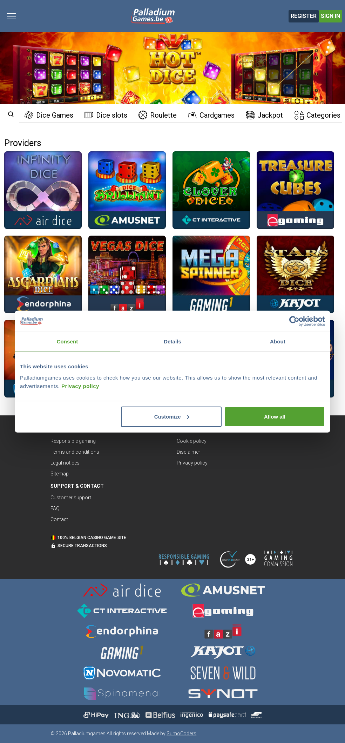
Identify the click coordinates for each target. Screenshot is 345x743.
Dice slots (105, 115)
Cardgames (211, 115)
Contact (59, 519)
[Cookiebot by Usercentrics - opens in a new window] (294, 321)
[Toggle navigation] (11, 16)
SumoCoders (181, 733)
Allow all (274, 416)
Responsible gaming (73, 441)
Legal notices (65, 463)
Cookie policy (192, 441)
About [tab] (277, 341)
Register (304, 16)
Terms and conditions (74, 452)
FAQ (55, 508)
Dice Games (49, 115)
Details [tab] (172, 341)
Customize (171, 416)
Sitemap (59, 473)
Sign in (330, 16)
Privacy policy (80, 386)
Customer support (70, 497)
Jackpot (264, 115)
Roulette (157, 115)
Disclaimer (188, 452)
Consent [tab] (67, 341)
